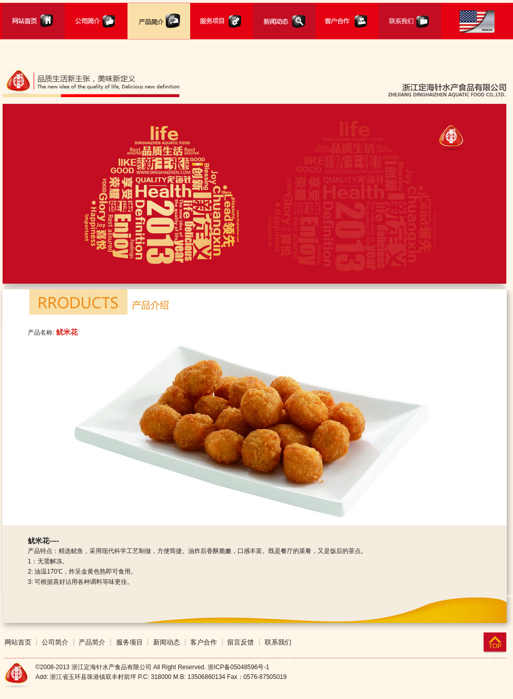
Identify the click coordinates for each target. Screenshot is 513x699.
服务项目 (129, 642)
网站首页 (18, 642)
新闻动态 (166, 642)
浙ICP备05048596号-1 (238, 667)
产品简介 (92, 642)
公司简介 (55, 642)
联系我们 (278, 642)
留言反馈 (240, 642)
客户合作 (203, 642)
